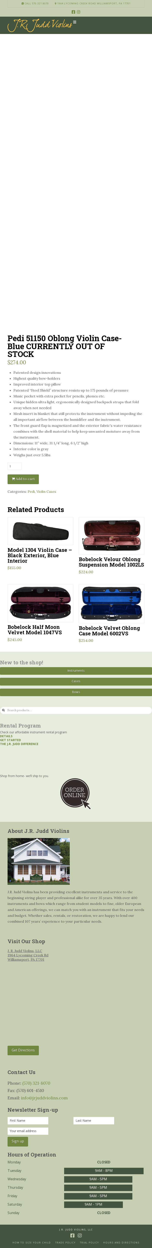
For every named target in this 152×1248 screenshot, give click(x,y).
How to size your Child (32, 1242)
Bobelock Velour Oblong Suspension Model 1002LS (111, 562)
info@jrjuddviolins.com (44, 1097)
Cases (76, 681)
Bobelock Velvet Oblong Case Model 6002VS (109, 631)
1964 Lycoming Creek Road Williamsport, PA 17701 (93, 3)
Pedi (31, 491)
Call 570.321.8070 (35, 3)
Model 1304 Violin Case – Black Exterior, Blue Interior (40, 555)
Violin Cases (46, 491)
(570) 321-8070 (36, 1083)
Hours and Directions (121, 1242)
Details (6, 736)
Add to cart (25, 479)
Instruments (76, 670)
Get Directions (23, 1050)
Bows (76, 692)
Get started (10, 740)
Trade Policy (65, 1242)
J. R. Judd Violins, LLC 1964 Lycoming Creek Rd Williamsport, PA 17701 (28, 955)
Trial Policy (89, 1242)
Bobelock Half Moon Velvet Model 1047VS (35, 629)
